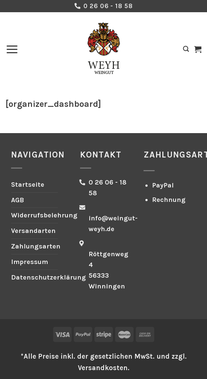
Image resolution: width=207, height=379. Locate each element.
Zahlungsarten (36, 246)
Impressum (29, 262)
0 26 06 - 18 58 (107, 6)
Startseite (27, 184)
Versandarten (33, 231)
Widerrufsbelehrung (44, 215)
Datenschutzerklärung (48, 277)
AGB (17, 200)
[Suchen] (186, 49)
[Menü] (12, 49)
